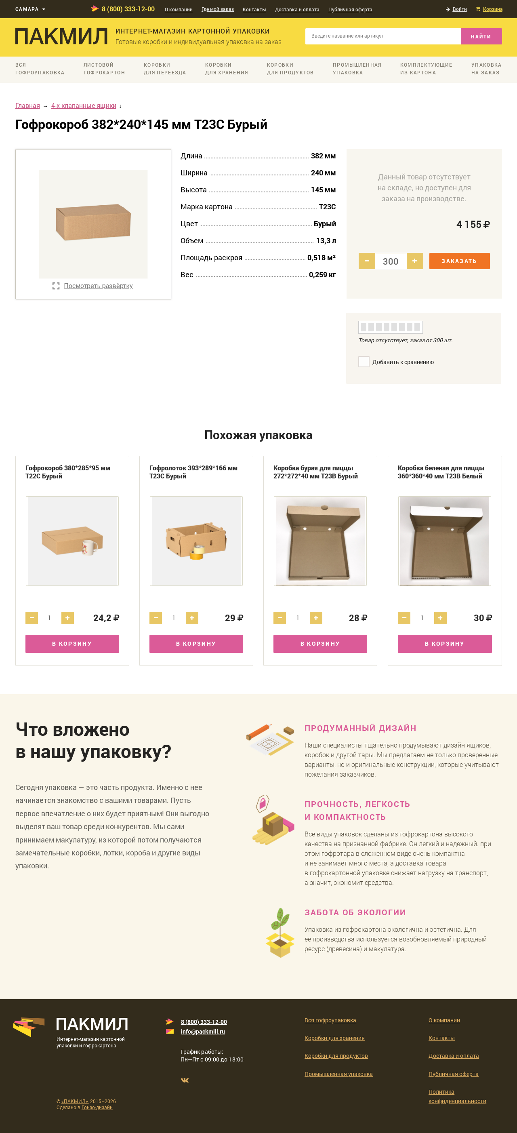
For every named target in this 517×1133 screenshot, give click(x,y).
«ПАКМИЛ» (74, 1101)
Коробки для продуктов (336, 1055)
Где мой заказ (218, 9)
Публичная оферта (350, 9)
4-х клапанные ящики (83, 105)
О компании (179, 9)
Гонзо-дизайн (97, 1107)
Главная (27, 105)
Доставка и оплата (297, 9)
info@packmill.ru (203, 1031)
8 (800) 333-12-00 (128, 8)
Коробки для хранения (335, 1038)
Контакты (254, 9)
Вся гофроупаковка (330, 1020)
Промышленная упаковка (339, 1074)
